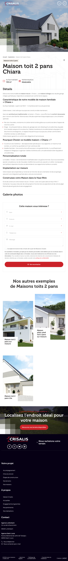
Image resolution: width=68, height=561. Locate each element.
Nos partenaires (8, 507)
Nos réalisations (8, 511)
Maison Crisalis (8, 497)
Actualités (6, 500)
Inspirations (11, 57)
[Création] (64, 558)
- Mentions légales (22, 557)
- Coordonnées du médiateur (46, 557)
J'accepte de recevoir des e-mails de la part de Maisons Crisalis (26, 249)
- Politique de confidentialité (31, 557)
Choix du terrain (8, 474)
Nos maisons (7, 484)
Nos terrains (7, 481)
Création (59, 558)
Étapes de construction (10, 477)
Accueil (5, 57)
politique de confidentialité (42, 258)
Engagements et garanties (11, 504)
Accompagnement (9, 470)
